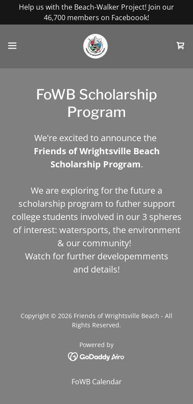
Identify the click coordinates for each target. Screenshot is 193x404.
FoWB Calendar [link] (96, 381)
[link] (97, 45)
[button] (18, 45)
